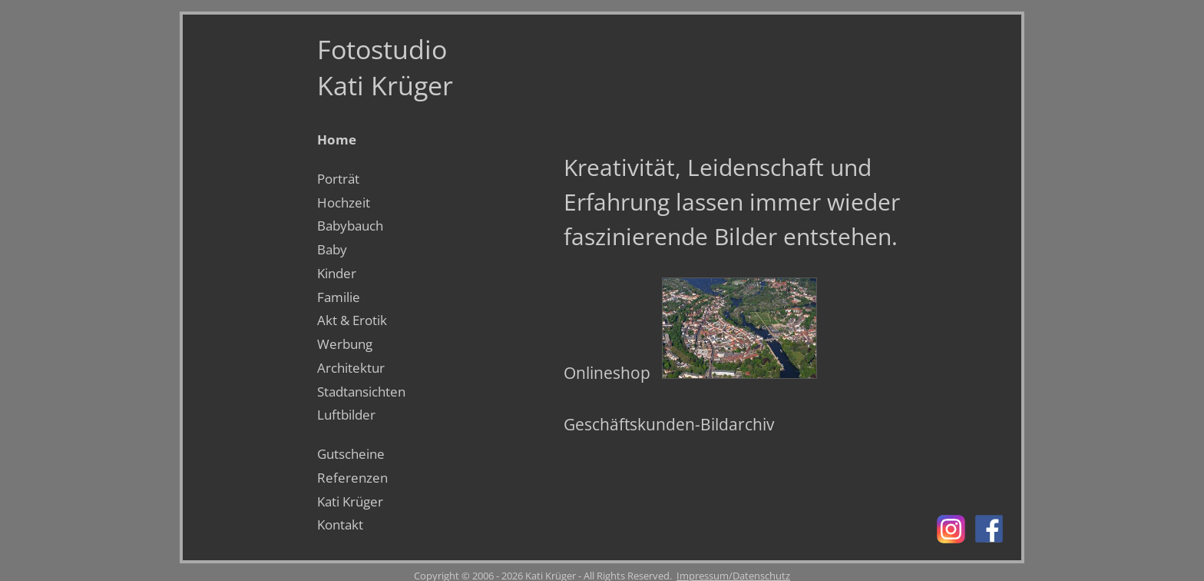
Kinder (336, 273)
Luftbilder (346, 414)
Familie (338, 297)
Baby (332, 249)
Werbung (344, 344)
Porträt (338, 179)
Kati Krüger (350, 501)
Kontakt (340, 524)
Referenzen (352, 477)
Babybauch (350, 225)
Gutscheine (351, 454)
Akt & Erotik (352, 320)
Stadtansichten (361, 391)
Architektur (351, 368)
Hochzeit (343, 202)
